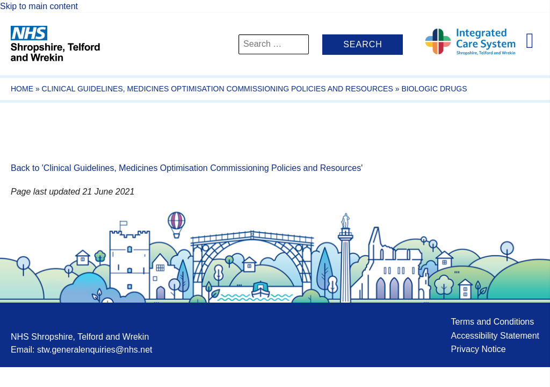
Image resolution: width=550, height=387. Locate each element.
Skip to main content (39, 6)
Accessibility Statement (495, 335)
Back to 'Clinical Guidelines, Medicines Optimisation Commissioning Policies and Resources (186, 168)
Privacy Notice (478, 349)
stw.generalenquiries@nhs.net (95, 349)
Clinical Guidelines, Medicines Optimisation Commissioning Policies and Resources (217, 88)
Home (22, 88)
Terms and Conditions (492, 321)
